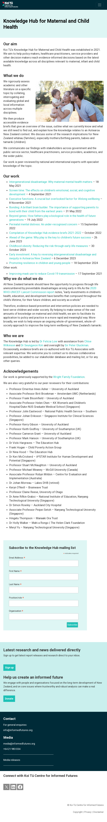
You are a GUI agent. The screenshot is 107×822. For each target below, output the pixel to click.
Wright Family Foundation (69, 377)
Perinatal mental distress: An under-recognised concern (43, 224)
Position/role (16, 598)
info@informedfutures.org (17, 730)
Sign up (9, 667)
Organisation (16, 611)
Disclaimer (98, 812)
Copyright (77, 812)
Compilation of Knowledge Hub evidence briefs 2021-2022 (45, 233)
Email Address (17, 558)
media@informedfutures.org (19, 743)
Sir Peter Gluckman (76, 345)
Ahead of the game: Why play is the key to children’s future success (50, 237)
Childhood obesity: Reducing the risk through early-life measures (49, 246)
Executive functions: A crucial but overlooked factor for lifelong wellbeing (54, 199)
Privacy (87, 812)
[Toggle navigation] (100, 5)
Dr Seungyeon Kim (32, 345)
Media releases (11, 759)
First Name (15, 571)
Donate (9, 698)
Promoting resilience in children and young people (40, 263)
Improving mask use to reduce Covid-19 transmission (42, 273)
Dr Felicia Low (48, 341)
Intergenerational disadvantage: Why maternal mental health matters (50, 182)
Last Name (15, 584)
